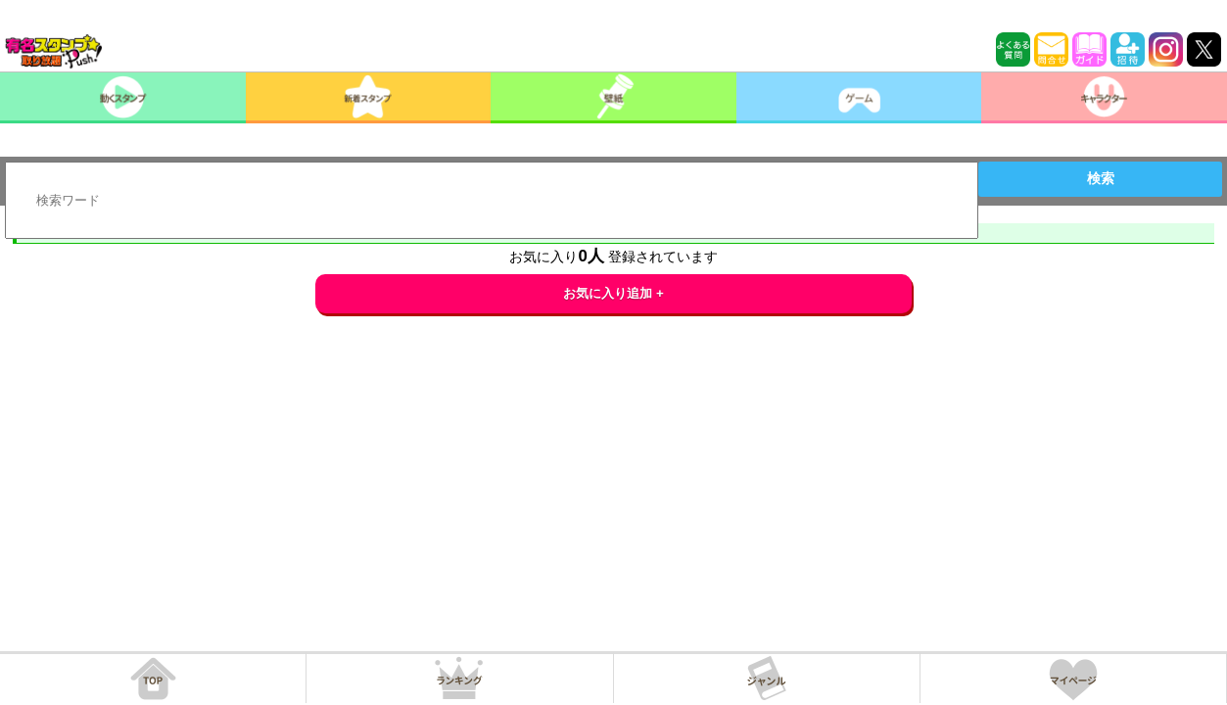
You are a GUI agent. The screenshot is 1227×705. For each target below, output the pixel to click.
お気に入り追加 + (613, 293)
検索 (1100, 178)
